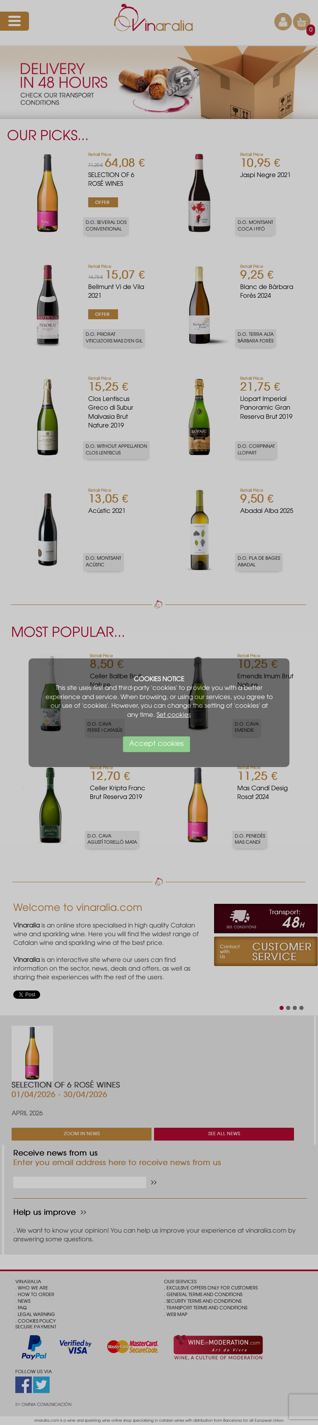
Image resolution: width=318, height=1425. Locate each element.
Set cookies (174, 715)
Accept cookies (156, 744)
